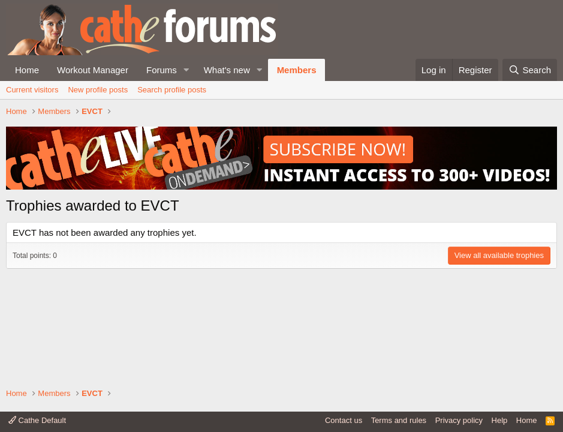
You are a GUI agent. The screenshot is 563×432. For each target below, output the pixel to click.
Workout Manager (92, 70)
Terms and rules (398, 420)
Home (27, 70)
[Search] (529, 70)
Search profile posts (171, 89)
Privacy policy (459, 420)
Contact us (343, 420)
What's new (227, 70)
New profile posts (98, 89)
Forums (161, 70)
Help (500, 420)
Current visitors (32, 89)
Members (297, 70)
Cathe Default (37, 420)
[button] (186, 70)
